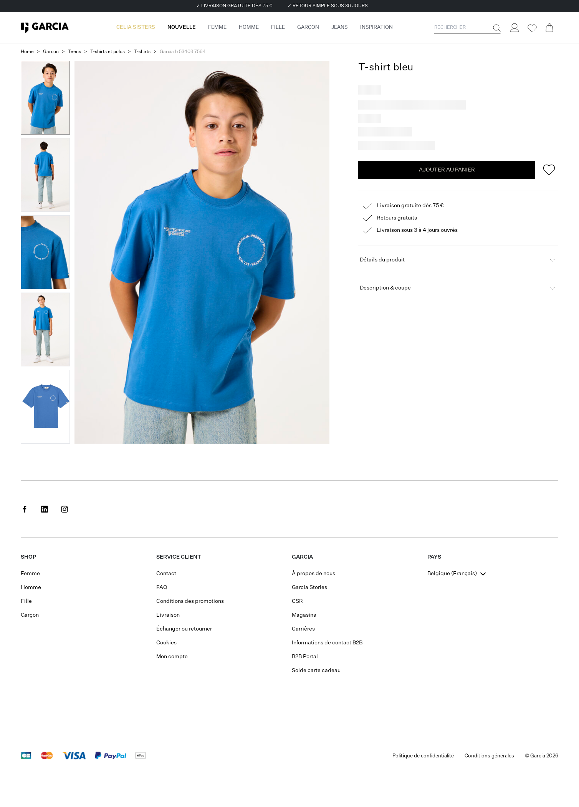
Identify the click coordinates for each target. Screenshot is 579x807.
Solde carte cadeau (316, 670)
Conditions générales (489, 756)
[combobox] (457, 574)
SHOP (28, 557)
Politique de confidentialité (423, 756)
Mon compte (172, 656)
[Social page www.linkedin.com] (44, 509)
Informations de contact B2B (327, 643)
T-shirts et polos (107, 52)
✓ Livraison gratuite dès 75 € (234, 6)
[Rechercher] (496, 28)
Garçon (30, 615)
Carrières (303, 629)
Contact (166, 573)
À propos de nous (313, 573)
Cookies (166, 643)
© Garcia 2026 (541, 756)
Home (27, 52)
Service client (178, 557)
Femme (30, 573)
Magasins (304, 615)
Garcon (51, 52)
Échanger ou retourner (184, 629)
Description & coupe (458, 288)
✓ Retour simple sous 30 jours (328, 6)
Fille (26, 601)
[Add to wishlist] (549, 170)
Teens (74, 52)
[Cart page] (549, 27)
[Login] (514, 27)
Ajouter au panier (447, 170)
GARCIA (302, 557)
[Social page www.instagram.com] (64, 509)
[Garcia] (45, 27)
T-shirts (142, 52)
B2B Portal (305, 656)
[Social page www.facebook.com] (24, 509)
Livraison (168, 615)
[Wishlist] (532, 28)
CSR (297, 601)
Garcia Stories (309, 587)
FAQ (161, 587)
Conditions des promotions (190, 601)
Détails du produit (458, 260)
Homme (31, 587)
